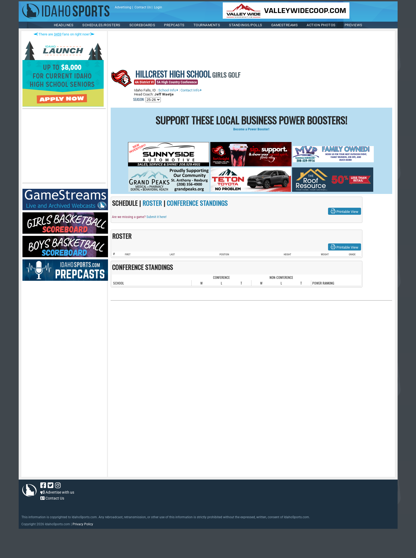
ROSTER (152, 203)
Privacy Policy (83, 524)
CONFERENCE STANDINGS (197, 203)
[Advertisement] (63, 147)
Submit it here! (156, 217)
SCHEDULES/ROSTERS (101, 25)
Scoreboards (142, 25)
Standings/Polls (245, 25)
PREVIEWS (353, 25)
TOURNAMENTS (207, 25)
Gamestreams (284, 25)
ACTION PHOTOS (321, 25)
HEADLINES (64, 25)
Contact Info (191, 90)
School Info (168, 90)
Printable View (344, 211)
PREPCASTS (174, 25)
